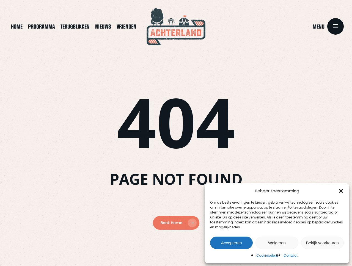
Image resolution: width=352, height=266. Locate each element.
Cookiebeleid (267, 255)
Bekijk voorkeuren (322, 242)
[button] (341, 191)
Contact (291, 255)
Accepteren (231, 242)
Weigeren (277, 242)
